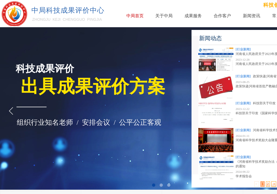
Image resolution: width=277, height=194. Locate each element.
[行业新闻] (243, 49)
